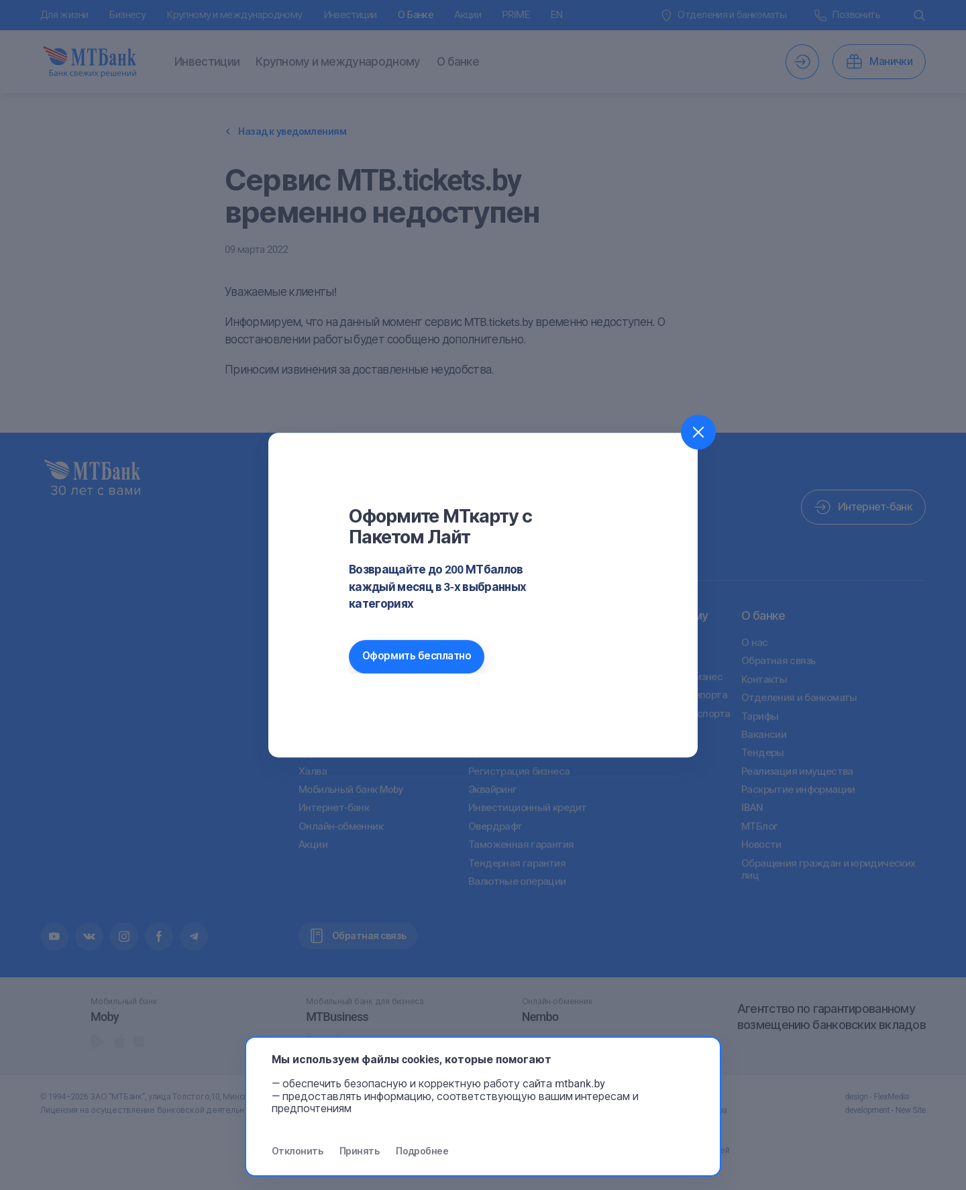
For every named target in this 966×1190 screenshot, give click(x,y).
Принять (359, 1151)
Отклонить (297, 1151)
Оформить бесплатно (416, 656)
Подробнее (422, 1151)
